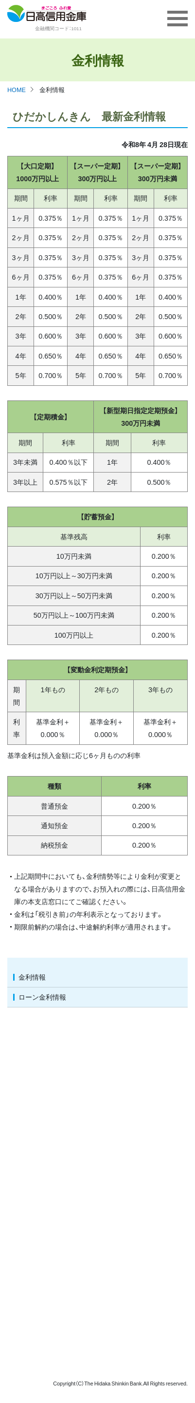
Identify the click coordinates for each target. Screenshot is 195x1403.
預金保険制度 (107, 1071)
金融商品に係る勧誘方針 (123, 1127)
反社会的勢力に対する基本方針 (133, 1170)
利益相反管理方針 (114, 1155)
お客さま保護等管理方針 (123, 1085)
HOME (16, 89)
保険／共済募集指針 (117, 1141)
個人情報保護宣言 (114, 1099)
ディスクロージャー (117, 1209)
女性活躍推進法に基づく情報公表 (136, 1302)
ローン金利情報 (42, 996)
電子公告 (101, 1223)
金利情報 (32, 976)
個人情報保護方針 (114, 1113)
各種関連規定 (107, 1287)
